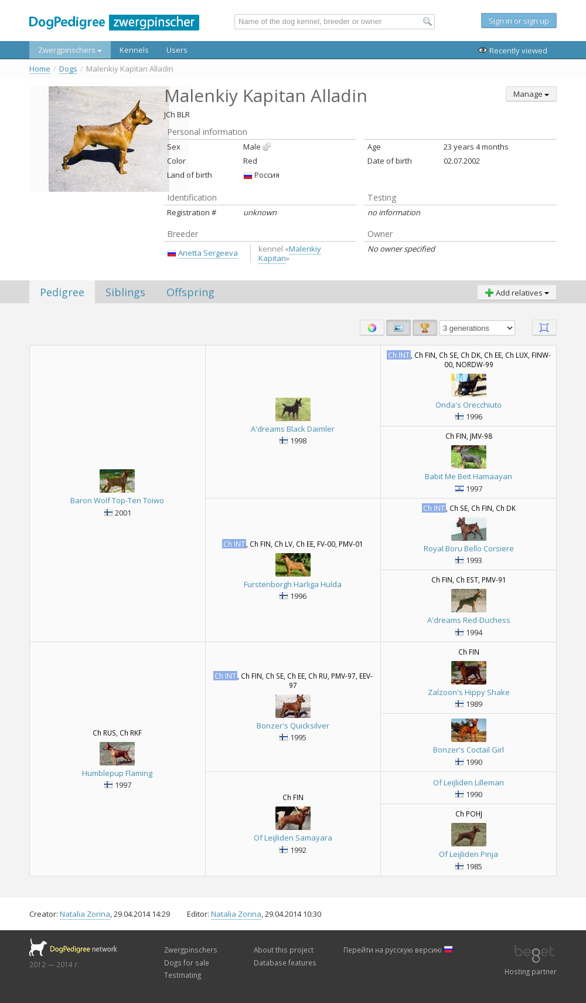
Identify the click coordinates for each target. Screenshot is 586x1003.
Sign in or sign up (519, 20)
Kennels (134, 50)
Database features (285, 962)
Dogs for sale (186, 962)
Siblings (125, 292)
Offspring (190, 292)
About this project (284, 949)
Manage (531, 94)
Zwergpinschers (70, 50)
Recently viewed (512, 50)
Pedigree (62, 292)
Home (39, 69)
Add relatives (517, 292)
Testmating (182, 975)
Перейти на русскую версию (398, 949)
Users (177, 50)
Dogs (68, 69)
